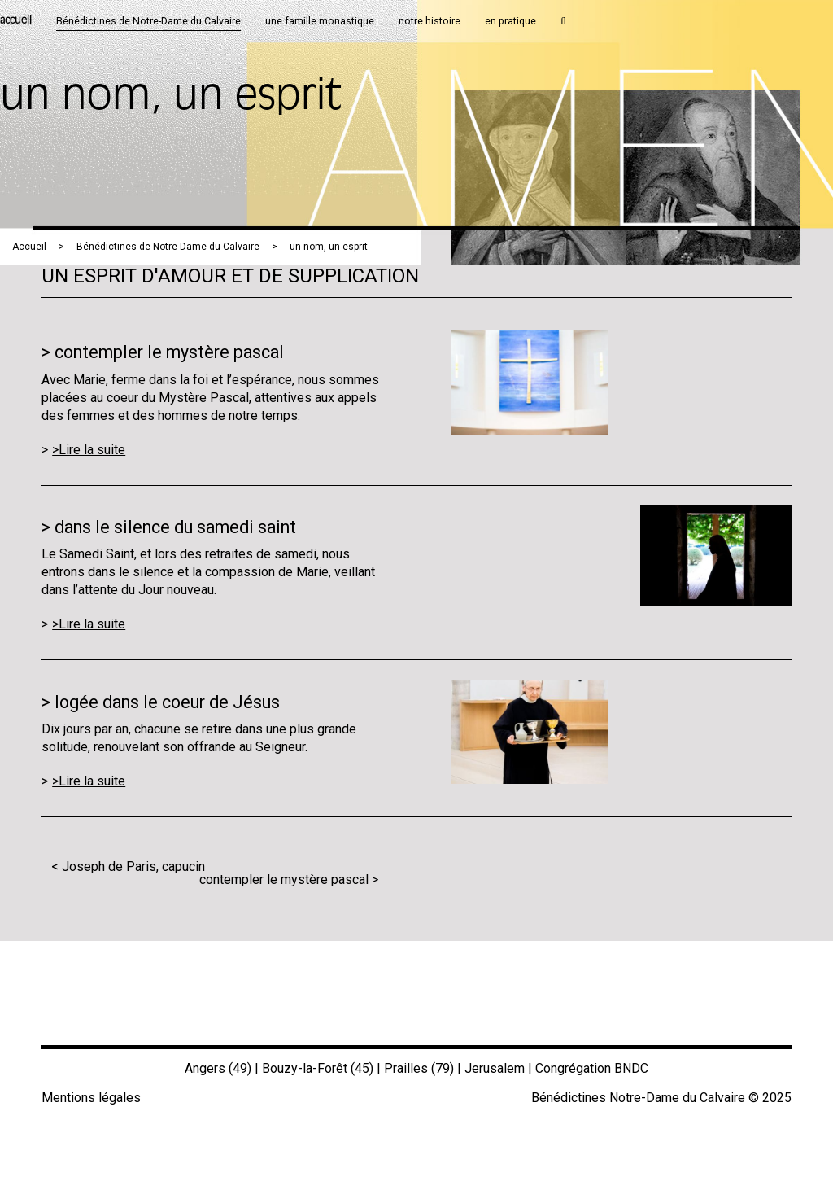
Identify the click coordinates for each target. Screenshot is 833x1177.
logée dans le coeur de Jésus (167, 702)
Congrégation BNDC (591, 1068)
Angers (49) (218, 1068)
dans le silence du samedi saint (175, 527)
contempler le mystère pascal (169, 352)
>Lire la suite (88, 449)
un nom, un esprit (329, 246)
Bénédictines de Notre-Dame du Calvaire (167, 246)
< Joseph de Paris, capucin (128, 866)
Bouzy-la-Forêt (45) (317, 1068)
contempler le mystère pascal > (288, 879)
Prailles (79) (419, 1068)
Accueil (29, 246)
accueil (16, 20)
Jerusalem (494, 1068)
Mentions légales (91, 1097)
